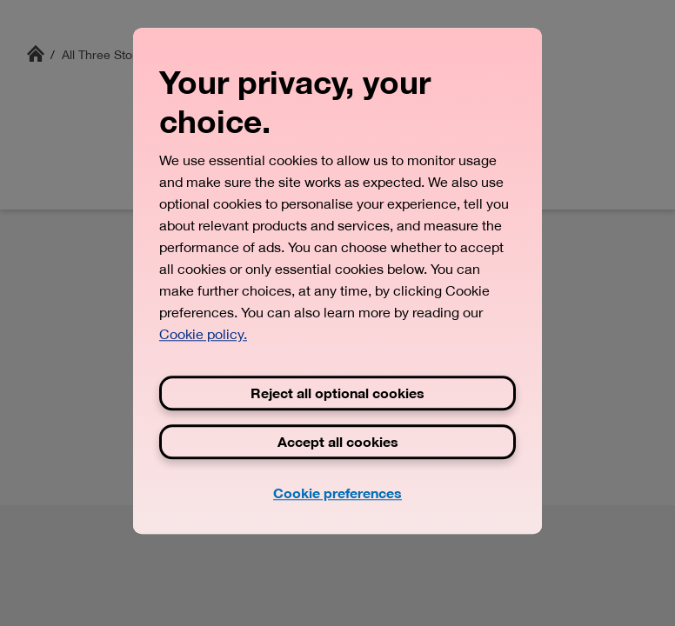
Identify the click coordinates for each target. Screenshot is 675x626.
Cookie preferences (337, 492)
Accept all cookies (337, 441)
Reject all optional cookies (337, 392)
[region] (337, 281)
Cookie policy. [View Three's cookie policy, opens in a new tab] (203, 334)
